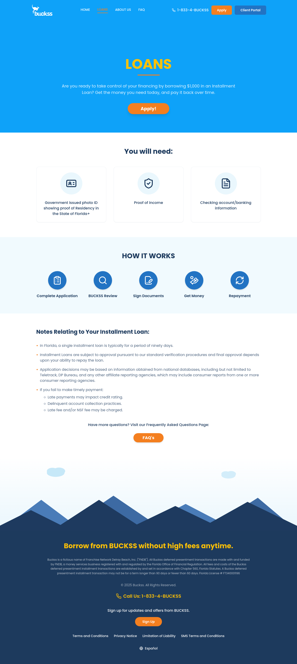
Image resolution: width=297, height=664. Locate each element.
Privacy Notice (125, 636)
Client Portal (250, 10)
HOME (85, 9)
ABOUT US (123, 9)
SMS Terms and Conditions (203, 636)
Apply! (148, 108)
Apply (221, 10)
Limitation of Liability (159, 636)
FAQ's (148, 438)
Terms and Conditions (90, 636)
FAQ (141, 9)
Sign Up (148, 621)
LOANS (102, 9)
